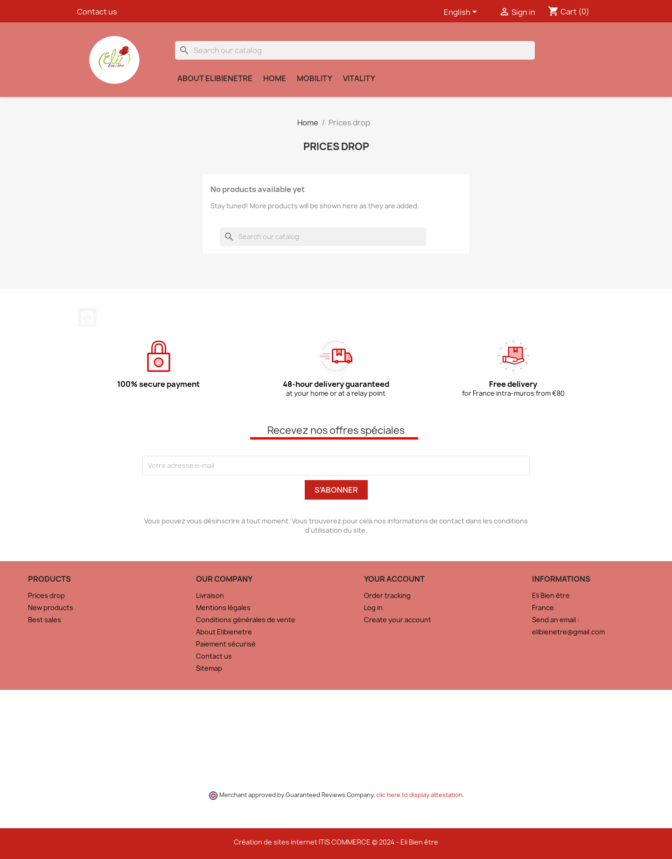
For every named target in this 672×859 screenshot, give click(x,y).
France (543, 607)
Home (274, 78)
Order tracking (387, 595)
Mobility (314, 78)
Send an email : (555, 619)
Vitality (359, 78)
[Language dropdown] (462, 12)
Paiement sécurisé (226, 643)
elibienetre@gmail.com (568, 631)
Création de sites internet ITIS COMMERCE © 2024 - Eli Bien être (336, 842)
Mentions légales (223, 607)
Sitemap (209, 668)
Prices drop (46, 595)
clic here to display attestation (419, 795)
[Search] (355, 50)
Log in (373, 607)
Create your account (397, 619)
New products (50, 607)
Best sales (44, 619)
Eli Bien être (551, 595)
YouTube (87, 317)
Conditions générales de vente (245, 619)
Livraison (210, 595)
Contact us (97, 12)
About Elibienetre (214, 78)
